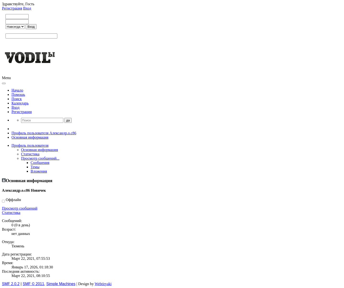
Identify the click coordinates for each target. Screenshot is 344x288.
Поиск (16, 99)
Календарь (20, 103)
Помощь (18, 94)
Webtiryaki (103, 284)
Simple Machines (60, 284)
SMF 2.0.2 (11, 284)
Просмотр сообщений (20, 208)
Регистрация (12, 8)
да (68, 120)
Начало (17, 90)
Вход (27, 8)
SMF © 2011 (33, 284)
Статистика (11, 213)
